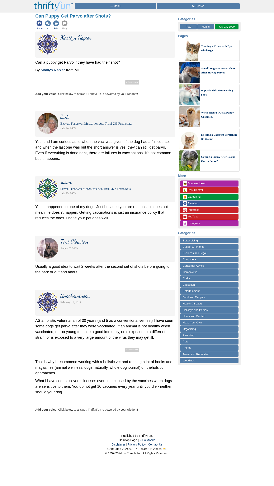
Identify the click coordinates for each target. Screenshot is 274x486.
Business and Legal (194, 253)
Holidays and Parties (195, 310)
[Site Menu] (115, 6)
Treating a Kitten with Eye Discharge (216, 48)
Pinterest (191, 210)
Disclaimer (118, 444)
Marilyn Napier (53, 70)
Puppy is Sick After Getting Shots (217, 92)
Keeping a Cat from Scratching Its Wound (219, 136)
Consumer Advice (193, 265)
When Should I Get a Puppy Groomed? (217, 114)
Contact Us (155, 444)
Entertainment (191, 291)
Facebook (191, 203)
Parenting (188, 335)
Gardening (191, 197)
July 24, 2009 (226, 26)
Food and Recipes (194, 297)
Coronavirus (190, 272)
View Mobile (147, 440)
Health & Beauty (192, 303)
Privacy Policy (136, 444)
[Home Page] (53, 2)
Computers (189, 259)
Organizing (189, 329)
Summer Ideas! (194, 183)
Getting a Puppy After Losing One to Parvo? (218, 159)
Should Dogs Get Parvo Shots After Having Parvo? (218, 70)
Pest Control (193, 190)
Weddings (189, 360)
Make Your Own (192, 322)
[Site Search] (198, 6)
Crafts (186, 278)
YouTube (190, 217)
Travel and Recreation (196, 354)
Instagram (191, 223)
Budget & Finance (193, 246)
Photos (187, 347)
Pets (188, 26)
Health (206, 26)
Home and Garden (194, 316)
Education (189, 284)
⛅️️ (165, 449)
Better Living (190, 240)
